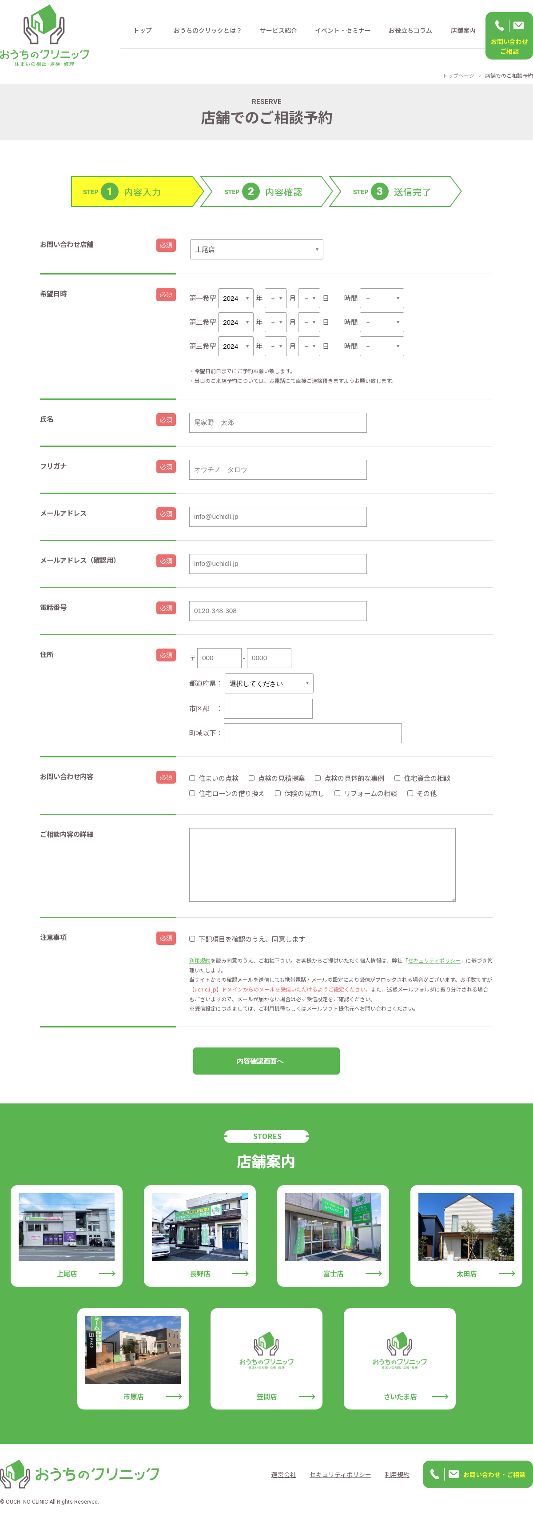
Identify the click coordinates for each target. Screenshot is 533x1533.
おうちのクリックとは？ (208, 30)
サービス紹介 (278, 30)
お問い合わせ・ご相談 (494, 1485)
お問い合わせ (509, 46)
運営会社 (283, 1485)
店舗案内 (463, 30)
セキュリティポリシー (434, 971)
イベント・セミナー (343, 30)
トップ (142, 30)
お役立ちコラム (410, 30)
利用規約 (200, 971)
